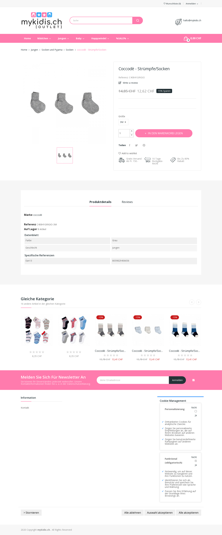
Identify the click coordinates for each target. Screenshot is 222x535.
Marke (28, 215)
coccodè (37, 214)
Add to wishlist (127, 153)
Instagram (193, 380)
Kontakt (25, 407)
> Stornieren (31, 512)
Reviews (127, 202)
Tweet (136, 145)
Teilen (130, 145)
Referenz (30, 224)
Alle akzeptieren (188, 512)
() (172, 4)
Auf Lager (30, 229)
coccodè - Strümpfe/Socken (111, 350)
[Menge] (124, 133)
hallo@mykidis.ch (192, 20)
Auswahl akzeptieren (160, 512)
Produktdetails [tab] (100, 202)
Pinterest (144, 145)
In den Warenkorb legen (165, 133)
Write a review (130, 82)
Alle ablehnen (132, 512)
